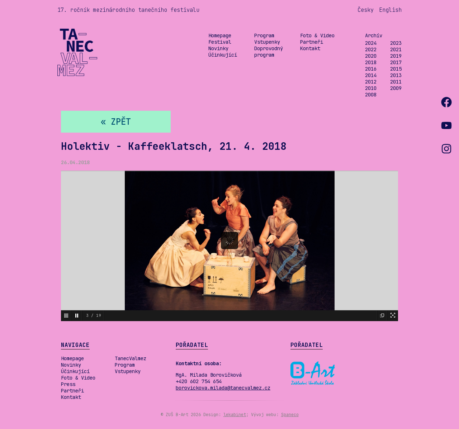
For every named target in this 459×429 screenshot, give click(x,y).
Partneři (311, 42)
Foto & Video (317, 35)
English (390, 10)
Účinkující (222, 55)
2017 (396, 62)
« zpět (116, 121)
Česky (366, 10)
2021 (396, 49)
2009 (396, 88)
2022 (371, 49)
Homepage (219, 35)
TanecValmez (130, 358)
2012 (371, 81)
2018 (371, 62)
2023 (396, 43)
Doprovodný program (268, 51)
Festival (219, 42)
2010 (371, 88)
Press (68, 384)
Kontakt (310, 48)
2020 (371, 56)
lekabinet (234, 415)
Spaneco (290, 415)
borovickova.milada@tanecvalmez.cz (223, 388)
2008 (371, 94)
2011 (396, 81)
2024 (371, 43)
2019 (396, 56)
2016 (371, 69)
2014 (371, 75)
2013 (396, 75)
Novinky (218, 48)
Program (264, 35)
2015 (396, 69)
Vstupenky (267, 42)
